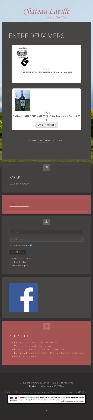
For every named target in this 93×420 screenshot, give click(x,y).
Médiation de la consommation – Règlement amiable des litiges (48, 353)
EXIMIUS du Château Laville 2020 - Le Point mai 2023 (41, 349)
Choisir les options (47, 125)
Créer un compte (19, 265)
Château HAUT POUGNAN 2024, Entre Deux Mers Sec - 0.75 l (46, 118)
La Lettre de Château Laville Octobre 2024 (36, 342)
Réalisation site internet (41, 386)
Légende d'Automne (25, 356)
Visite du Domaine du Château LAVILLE (34, 346)
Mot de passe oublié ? (21, 258)
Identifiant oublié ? (19, 262)
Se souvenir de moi (19, 245)
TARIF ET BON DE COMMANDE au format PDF (46, 72)
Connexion (17, 252)
